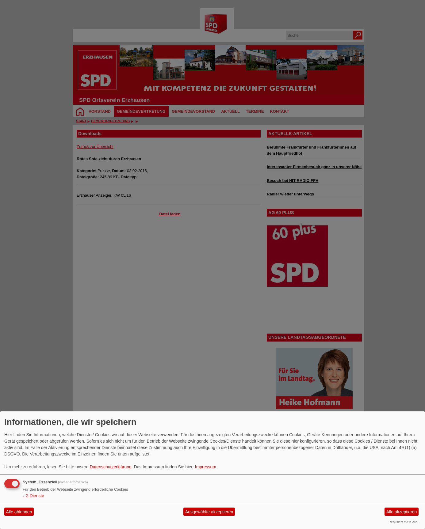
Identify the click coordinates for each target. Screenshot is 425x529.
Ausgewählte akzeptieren (209, 511)
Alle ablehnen (19, 511)
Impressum (205, 466)
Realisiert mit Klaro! (403, 522)
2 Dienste (33, 495)
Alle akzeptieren (401, 511)
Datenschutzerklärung (111, 466)
